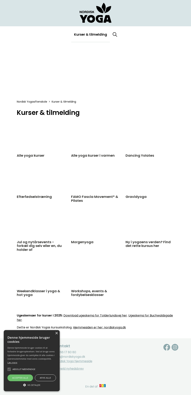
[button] (31, 384)
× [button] (56, 333)
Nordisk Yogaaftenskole (32, 102)
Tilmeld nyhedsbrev (69, 368)
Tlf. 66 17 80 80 (65, 352)
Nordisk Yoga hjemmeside (73, 361)
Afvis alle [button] (45, 377)
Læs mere (12, 362)
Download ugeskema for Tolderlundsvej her (95, 315)
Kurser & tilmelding (90, 34)
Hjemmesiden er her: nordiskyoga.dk (99, 327)
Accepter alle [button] (20, 377)
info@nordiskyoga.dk (70, 357)
